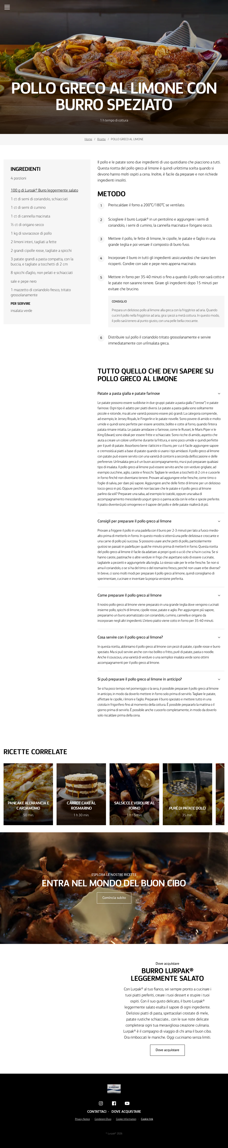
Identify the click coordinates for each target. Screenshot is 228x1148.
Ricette (101, 139)
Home (88, 139)
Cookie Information (126, 1119)
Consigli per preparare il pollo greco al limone (161, 521)
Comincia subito (114, 898)
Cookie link (147, 1119)
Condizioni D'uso (103, 1119)
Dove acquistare (167, 1050)
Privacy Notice (82, 1119)
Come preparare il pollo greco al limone (161, 595)
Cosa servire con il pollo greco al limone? (161, 637)
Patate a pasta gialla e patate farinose (161, 393)
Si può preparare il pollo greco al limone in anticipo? (161, 679)
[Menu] (8, 7)
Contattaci (96, 1112)
